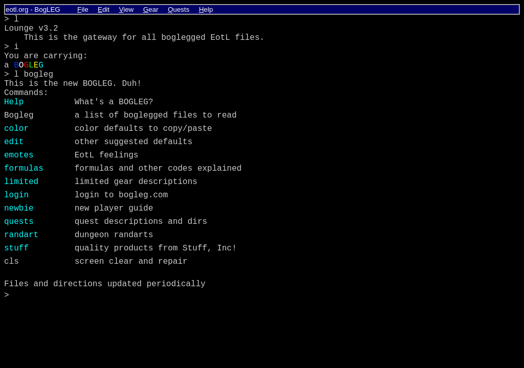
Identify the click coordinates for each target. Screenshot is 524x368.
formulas (23, 168)
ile (83, 9)
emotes (19, 155)
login (16, 195)
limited (21, 182)
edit (14, 142)
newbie (19, 208)
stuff (16, 248)
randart (21, 235)
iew (126, 9)
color (16, 128)
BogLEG (47, 9)
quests (19, 221)
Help (14, 102)
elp (206, 9)
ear (151, 9)
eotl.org (17, 9)
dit (104, 9)
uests (178, 9)
